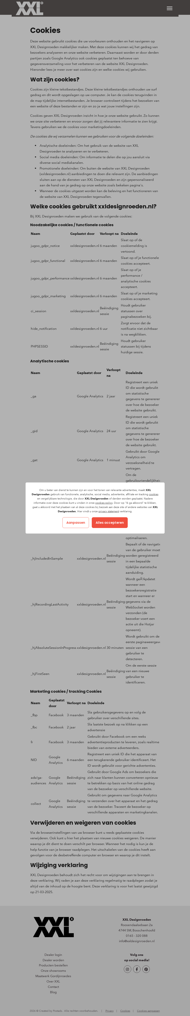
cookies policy (104, 502)
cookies (153, 494)
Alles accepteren (110, 522)
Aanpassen (75, 522)
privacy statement (108, 511)
